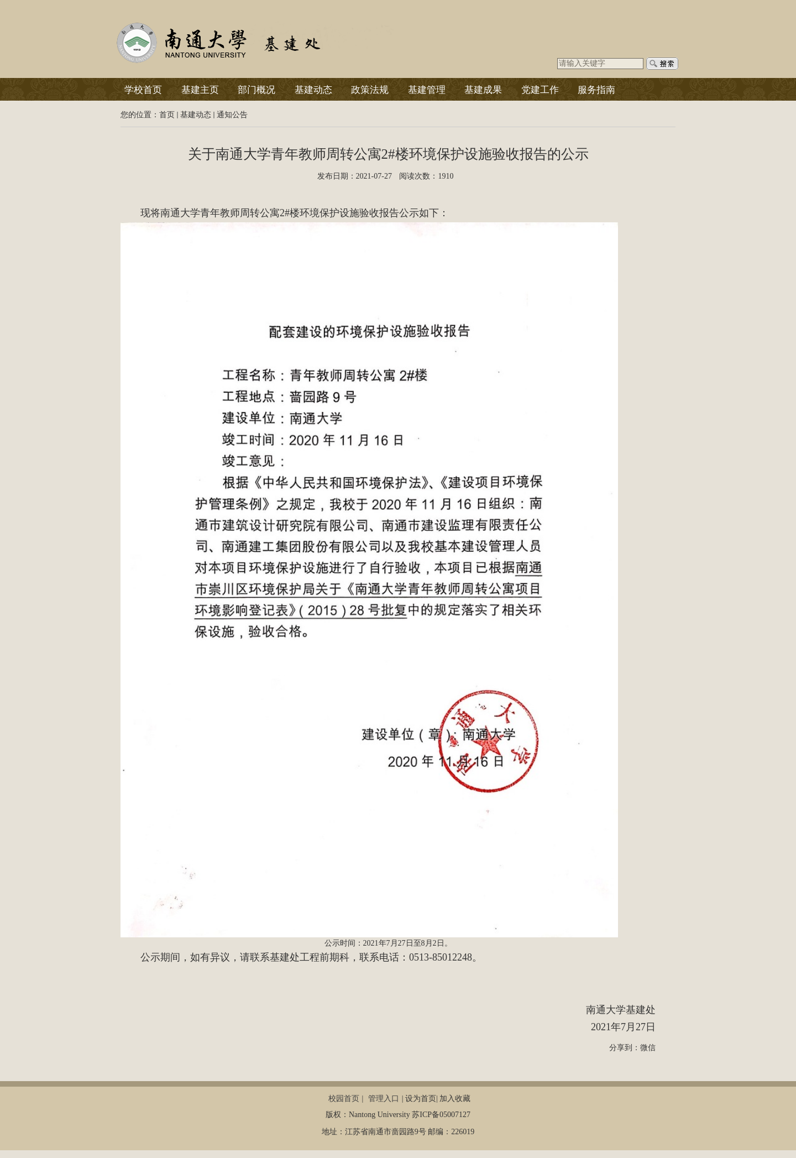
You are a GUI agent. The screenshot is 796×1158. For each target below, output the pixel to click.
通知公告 (232, 115)
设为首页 (420, 1098)
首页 (167, 115)
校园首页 (343, 1098)
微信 (648, 1048)
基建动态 (195, 115)
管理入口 (383, 1098)
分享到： (624, 1048)
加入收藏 (454, 1098)
